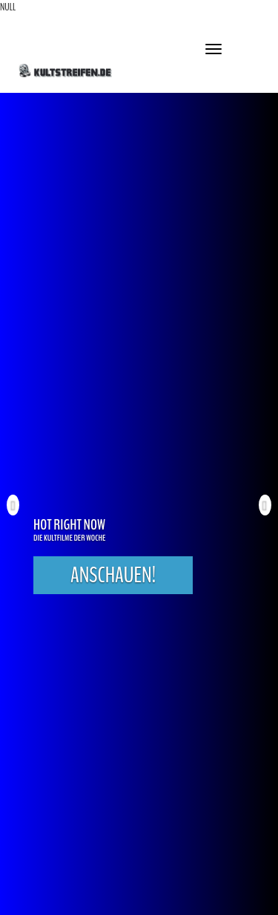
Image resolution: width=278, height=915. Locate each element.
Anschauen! (113, 575)
